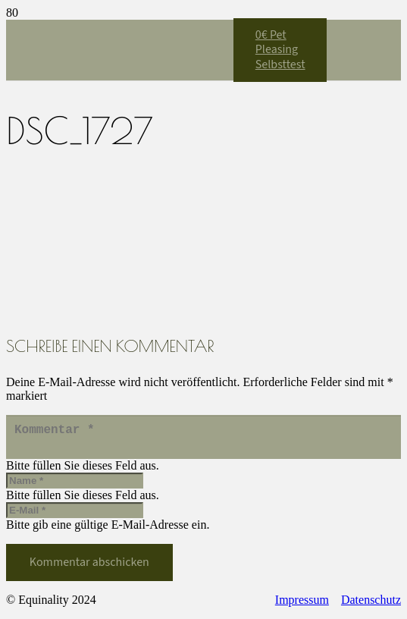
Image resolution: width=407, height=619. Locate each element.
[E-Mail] (74, 516)
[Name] (74, 487)
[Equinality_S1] (119, 240)
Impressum (302, 605)
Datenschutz (371, 605)
